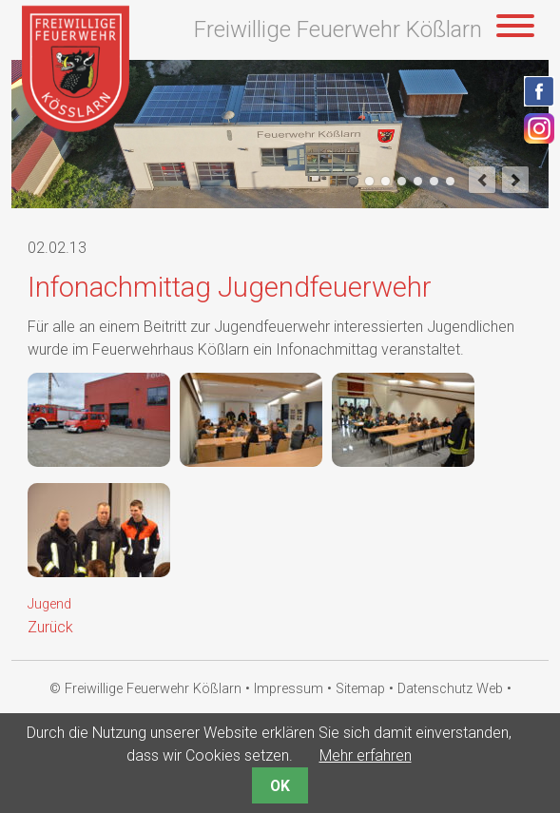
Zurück (50, 627)
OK (280, 786)
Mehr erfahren (365, 755)
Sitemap (360, 689)
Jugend (49, 604)
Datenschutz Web (450, 689)
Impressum (288, 689)
